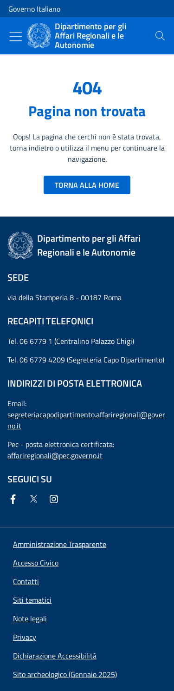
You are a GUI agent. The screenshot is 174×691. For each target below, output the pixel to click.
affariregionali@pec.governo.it (55, 455)
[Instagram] (55, 499)
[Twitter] (35, 499)
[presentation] (160, 35)
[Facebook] (14, 499)
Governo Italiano (34, 8)
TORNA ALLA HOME (87, 185)
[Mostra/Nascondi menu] (15, 36)
